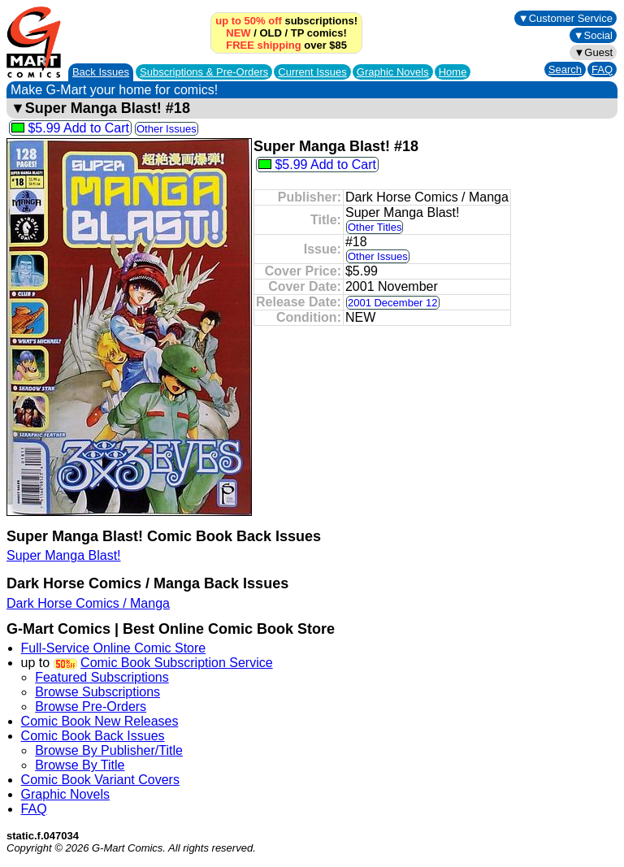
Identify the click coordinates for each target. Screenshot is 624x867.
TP (297, 33)
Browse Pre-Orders (90, 706)
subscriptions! (286, 21)
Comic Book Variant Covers (100, 780)
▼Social (593, 35)
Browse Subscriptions (97, 692)
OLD (270, 33)
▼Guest (593, 52)
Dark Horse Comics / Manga (88, 603)
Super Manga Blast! (63, 555)
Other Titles (374, 227)
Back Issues (100, 72)
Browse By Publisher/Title (109, 750)
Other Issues (166, 129)
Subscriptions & (204, 72)
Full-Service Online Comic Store (113, 648)
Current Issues (312, 72)
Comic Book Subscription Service (176, 663)
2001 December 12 (393, 303)
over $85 (286, 45)
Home (453, 72)
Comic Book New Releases (100, 721)
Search (565, 69)
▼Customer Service (565, 18)
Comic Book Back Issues (93, 736)
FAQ (602, 69)
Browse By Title (79, 765)
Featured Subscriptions (102, 677)
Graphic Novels (393, 72)
